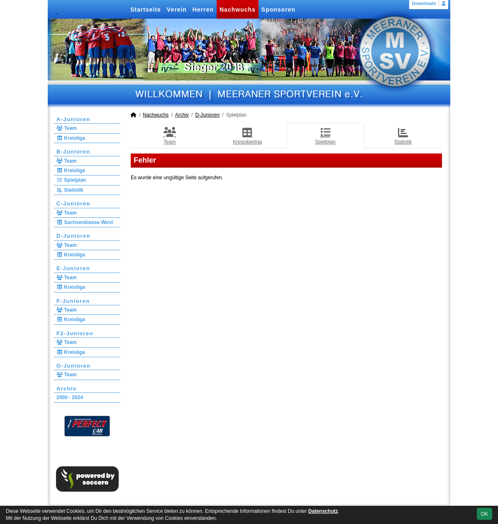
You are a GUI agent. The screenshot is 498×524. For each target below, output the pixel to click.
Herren (203, 9)
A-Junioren (73, 119)
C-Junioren (73, 203)
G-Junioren (73, 366)
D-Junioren (73, 236)
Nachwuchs (238, 9)
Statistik (69, 190)
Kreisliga (70, 138)
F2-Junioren (74, 333)
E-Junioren (73, 268)
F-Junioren (73, 301)
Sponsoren (278, 9)
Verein (177, 9)
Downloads (424, 3)
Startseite (145, 9)
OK (484, 514)
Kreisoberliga (247, 136)
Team (66, 128)
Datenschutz (323, 511)
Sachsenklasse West (84, 222)
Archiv (66, 388)
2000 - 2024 (69, 397)
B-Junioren (73, 152)
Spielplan (71, 180)
